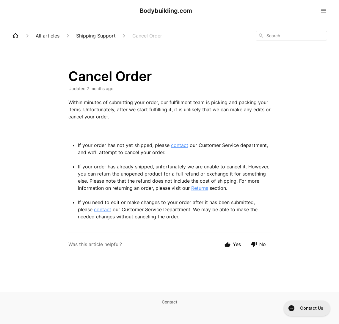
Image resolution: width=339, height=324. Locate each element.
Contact (169, 301)
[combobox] (291, 35)
